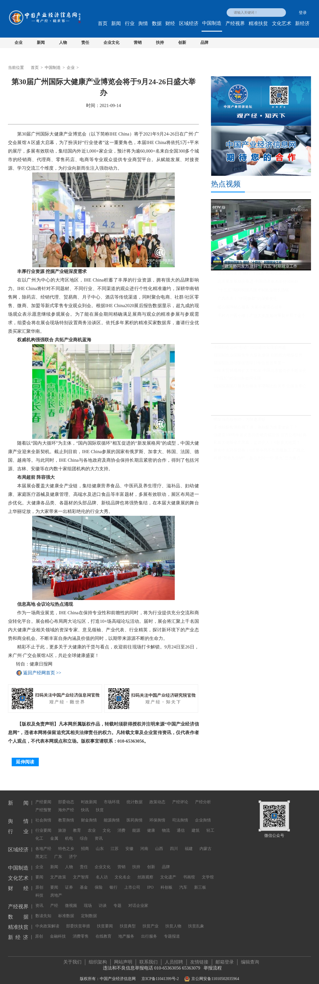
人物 (63, 42)
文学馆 (208, 872)
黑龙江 (41, 851)
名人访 (102, 872)
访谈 (103, 900)
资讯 (99, 833)
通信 (181, 825)
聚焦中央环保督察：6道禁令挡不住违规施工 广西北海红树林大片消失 (262, 452)
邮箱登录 (225, 959)
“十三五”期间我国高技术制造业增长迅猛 (253, 292)
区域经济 (188, 23)
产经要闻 (43, 797)
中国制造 (212, 23)
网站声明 (123, 959)
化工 (39, 833)
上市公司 (132, 882)
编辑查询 (250, 959)
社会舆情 (43, 815)
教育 (77, 825)
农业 (92, 825)
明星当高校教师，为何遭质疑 (239, 422)
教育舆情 (66, 815)
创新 (182, 42)
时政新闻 (89, 797)
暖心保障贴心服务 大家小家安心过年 (250, 309)
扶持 (160, 42)
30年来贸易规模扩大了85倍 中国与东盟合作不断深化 (260, 373)
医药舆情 (135, 815)
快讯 (85, 805)
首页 (102, 23)
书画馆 (189, 872)
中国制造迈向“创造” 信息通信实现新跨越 (250, 350)
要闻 (39, 872)
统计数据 (135, 797)
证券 (69, 882)
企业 (19, 42)
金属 (54, 833)
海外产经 (66, 805)
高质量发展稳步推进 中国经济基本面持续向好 (258, 284)
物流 (166, 825)
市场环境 (112, 797)
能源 (136, 825)
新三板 (200, 882)
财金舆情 (89, 815)
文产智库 (81, 872)
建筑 (196, 825)
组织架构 (98, 959)
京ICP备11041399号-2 (160, 976)
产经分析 (203, 797)
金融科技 (58, 931)
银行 (113, 882)
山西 (159, 843)
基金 (84, 882)
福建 (189, 843)
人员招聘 (174, 959)
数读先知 (43, 911)
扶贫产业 (151, 921)
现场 (88, 900)
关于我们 (72, 959)
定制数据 (89, 911)
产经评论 (180, 797)
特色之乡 (66, 843)
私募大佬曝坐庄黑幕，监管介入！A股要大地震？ (257, 445)
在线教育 (103, 931)
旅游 (62, 825)
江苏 (115, 843)
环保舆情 (157, 815)
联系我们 (148, 959)
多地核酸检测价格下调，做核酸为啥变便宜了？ (255, 429)
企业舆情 (203, 815)
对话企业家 (138, 900)
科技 (39, 890)
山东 (100, 843)
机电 (69, 833)
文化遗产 (168, 872)
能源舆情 (112, 815)
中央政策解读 (47, 921)
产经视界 (235, 23)
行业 (130, 23)
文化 (107, 825)
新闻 (116, 23)
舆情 (143, 23)
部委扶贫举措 (78, 921)
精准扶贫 (258, 23)
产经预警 (43, 805)
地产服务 (126, 931)
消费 (121, 825)
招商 (85, 843)
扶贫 (100, 805)
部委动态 (66, 797)
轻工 (210, 825)
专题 (117, 900)
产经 (54, 900)
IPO (150, 882)
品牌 (204, 42)
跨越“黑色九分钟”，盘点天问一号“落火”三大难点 (257, 460)
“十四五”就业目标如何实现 (237, 381)
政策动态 (157, 797)
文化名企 (123, 872)
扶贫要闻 (105, 921)
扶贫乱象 (196, 921)
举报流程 (213, 965)
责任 (85, 42)
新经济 (302, 23)
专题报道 (172, 931)
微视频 (71, 900)
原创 (39, 882)
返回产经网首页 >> (42, 672)
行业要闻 (43, 825)
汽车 (183, 882)
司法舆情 (180, 815)
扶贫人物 (173, 921)
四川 (174, 843)
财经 (170, 23)
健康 (151, 825)
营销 (138, 42)
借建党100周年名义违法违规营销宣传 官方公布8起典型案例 (262, 437)
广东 (58, 851)
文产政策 (58, 872)
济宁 (73, 851)
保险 (99, 882)
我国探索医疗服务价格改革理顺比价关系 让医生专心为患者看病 (262, 388)
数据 (157, 23)
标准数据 (66, 911)
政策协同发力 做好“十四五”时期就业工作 (254, 275)
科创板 (166, 882)
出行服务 (149, 931)
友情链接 (199, 959)
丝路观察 (145, 872)
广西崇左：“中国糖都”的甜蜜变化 (247, 301)
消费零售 (81, 931)
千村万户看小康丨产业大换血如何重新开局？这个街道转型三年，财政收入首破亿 (264, 318)
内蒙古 (206, 843)
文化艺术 (281, 23)
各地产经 (43, 843)
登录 (303, 13)
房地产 (56, 890)
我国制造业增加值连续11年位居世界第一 (249, 365)
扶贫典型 (128, 921)
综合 (84, 833)
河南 (144, 843)
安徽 (129, 843)
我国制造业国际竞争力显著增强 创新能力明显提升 (258, 358)
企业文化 (111, 42)
